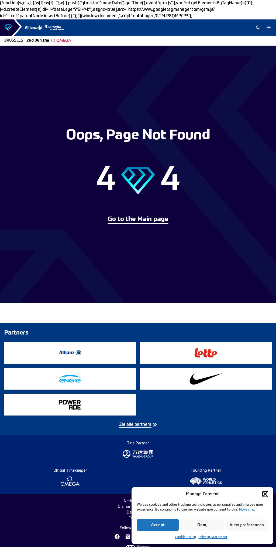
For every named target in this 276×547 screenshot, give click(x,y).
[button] (265, 494)
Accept (158, 525)
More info (246, 509)
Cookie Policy (185, 537)
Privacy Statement (213, 537)
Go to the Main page (138, 219)
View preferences (247, 525)
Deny (202, 525)
